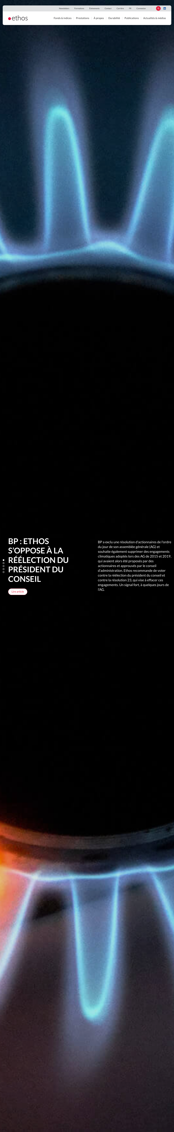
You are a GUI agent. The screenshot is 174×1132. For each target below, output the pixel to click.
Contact (108, 9)
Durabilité (114, 18)
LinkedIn (164, 8)
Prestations (82, 18)
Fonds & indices (63, 18)
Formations (79, 9)
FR (130, 9)
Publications (132, 18)
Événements (94, 9)
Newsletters (64, 9)
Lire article (18, 591)
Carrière (120, 9)
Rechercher (158, 8)
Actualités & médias (154, 18)
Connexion (141, 9)
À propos (99, 18)
